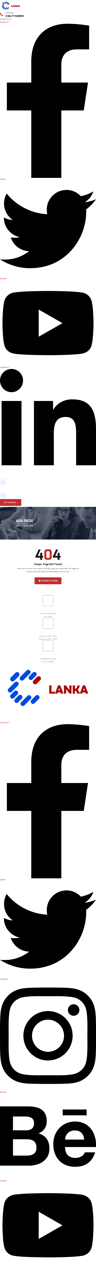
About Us (9, 714)
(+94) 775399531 (48, 662)
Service (17, 714)
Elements (25, 714)
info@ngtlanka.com (48, 659)
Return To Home (48, 580)
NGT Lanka (23, 717)
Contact (33, 714)
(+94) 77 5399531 (15, 16)
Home (18, 525)
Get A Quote (11, 502)
